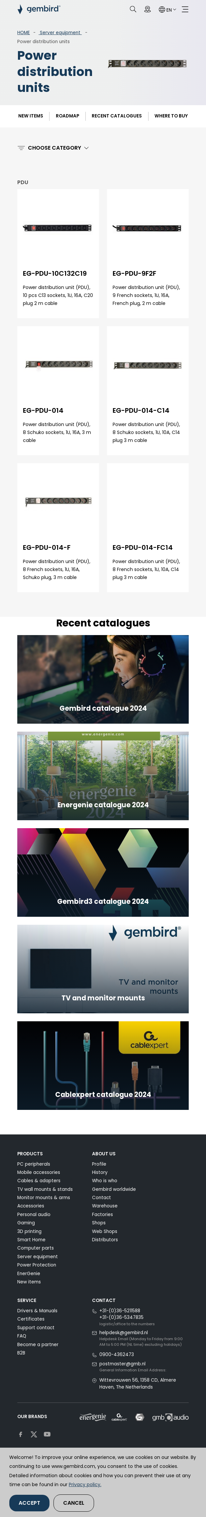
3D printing (29, 1231)
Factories (102, 1214)
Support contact (35, 1328)
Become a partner (37, 1344)
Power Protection (36, 1265)
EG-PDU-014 (43, 410)
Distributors (105, 1240)
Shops (99, 1223)
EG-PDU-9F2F (134, 273)
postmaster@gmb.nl (122, 1364)
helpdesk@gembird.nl (123, 1333)
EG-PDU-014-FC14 (143, 547)
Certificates (31, 1319)
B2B (21, 1353)
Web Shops (104, 1231)
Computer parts (35, 1248)
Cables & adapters (38, 1181)
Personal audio (34, 1214)
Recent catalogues (117, 116)
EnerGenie (28, 1273)
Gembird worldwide (114, 1189)
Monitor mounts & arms (43, 1197)
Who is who (104, 1181)
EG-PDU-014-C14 (141, 410)
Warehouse (105, 1206)
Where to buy (171, 116)
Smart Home (31, 1240)
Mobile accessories (38, 1172)
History (100, 1172)
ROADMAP (67, 116)
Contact (101, 1197)
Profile (99, 1164)
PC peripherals (33, 1164)
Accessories (30, 1206)
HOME (23, 33)
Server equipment (60, 33)
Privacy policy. (85, 1484)
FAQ (21, 1336)
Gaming (26, 1223)
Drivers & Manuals (37, 1311)
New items (30, 116)
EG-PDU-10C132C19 (55, 273)
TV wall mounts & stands (45, 1189)
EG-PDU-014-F (46, 547)
